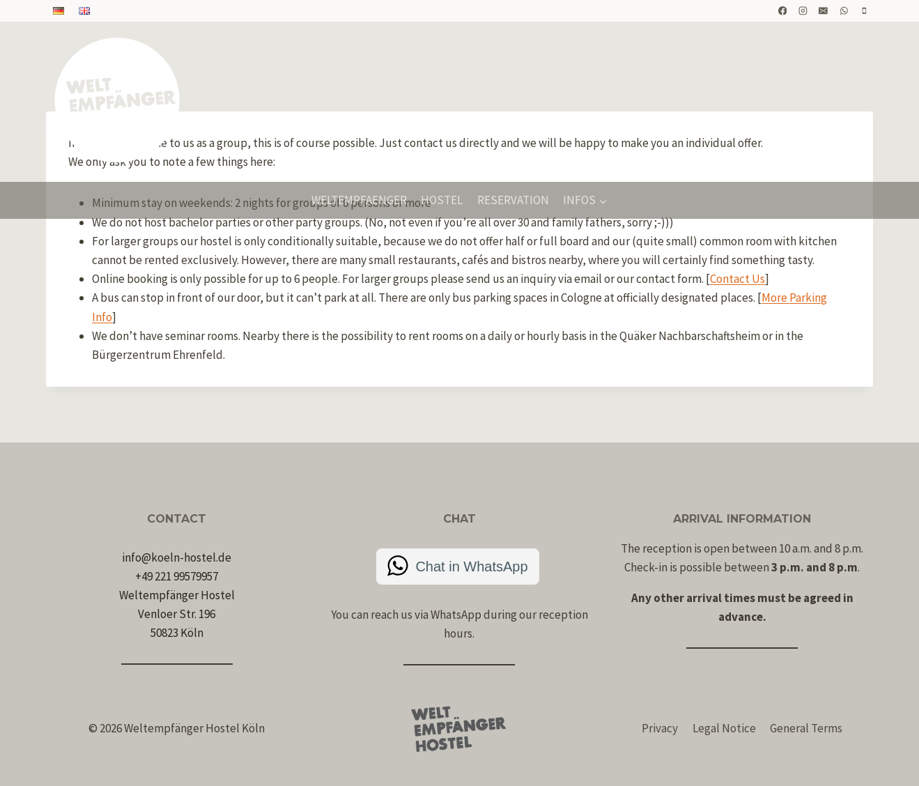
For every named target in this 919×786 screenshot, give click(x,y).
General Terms (806, 728)
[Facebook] (782, 11)
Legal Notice (724, 728)
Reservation (513, 200)
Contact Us (737, 278)
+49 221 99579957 (176, 576)
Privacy (660, 728)
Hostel (442, 200)
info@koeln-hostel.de (176, 557)
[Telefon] (865, 11)
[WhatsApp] (844, 11)
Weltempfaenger (359, 200)
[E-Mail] (823, 11)
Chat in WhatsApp (471, 566)
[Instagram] (803, 11)
